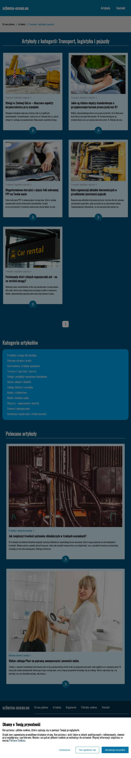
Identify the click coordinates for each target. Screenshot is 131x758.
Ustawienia (64, 750)
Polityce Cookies (17, 740)
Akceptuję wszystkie (115, 750)
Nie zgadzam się (87, 750)
